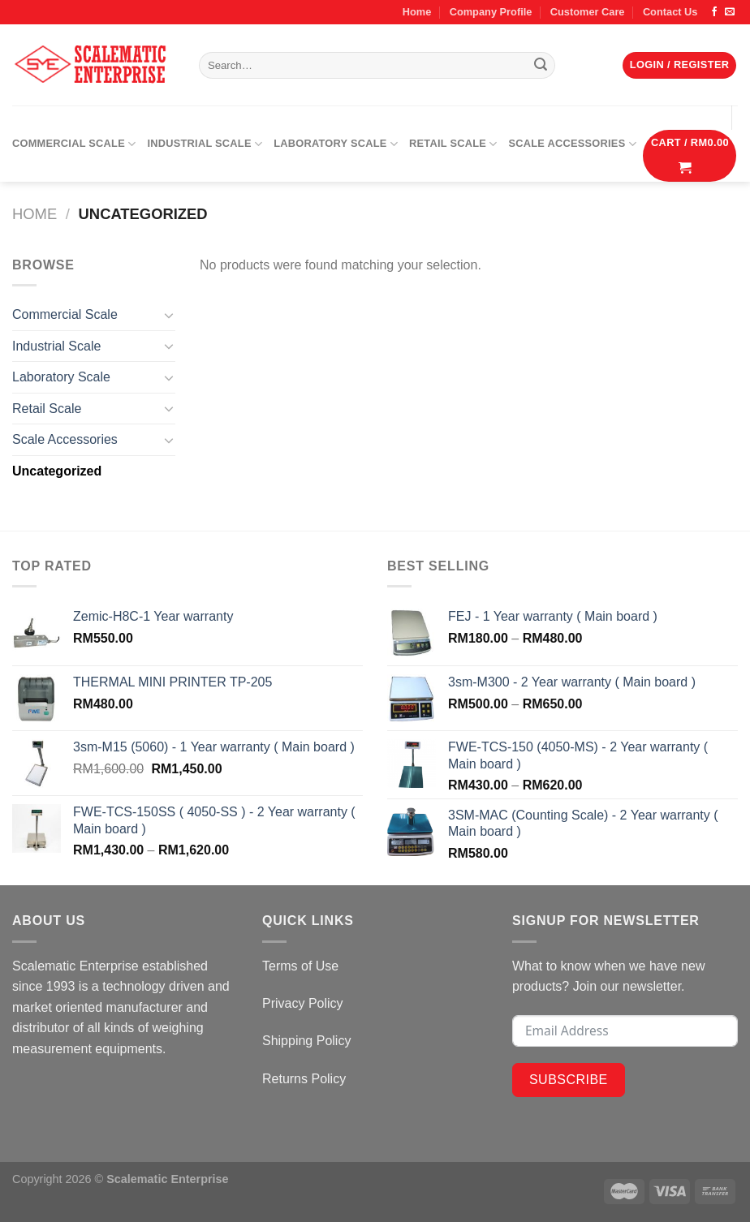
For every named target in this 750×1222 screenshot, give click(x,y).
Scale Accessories (572, 144)
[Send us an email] (730, 12)
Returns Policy (304, 1079)
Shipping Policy (306, 1041)
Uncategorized (56, 471)
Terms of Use (300, 966)
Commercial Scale (74, 144)
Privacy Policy (302, 1003)
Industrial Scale (204, 144)
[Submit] (540, 66)
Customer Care (587, 12)
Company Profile (491, 12)
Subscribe (568, 1079)
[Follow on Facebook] (714, 12)
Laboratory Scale (336, 144)
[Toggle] (168, 315)
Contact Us (670, 12)
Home (417, 12)
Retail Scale (453, 144)
